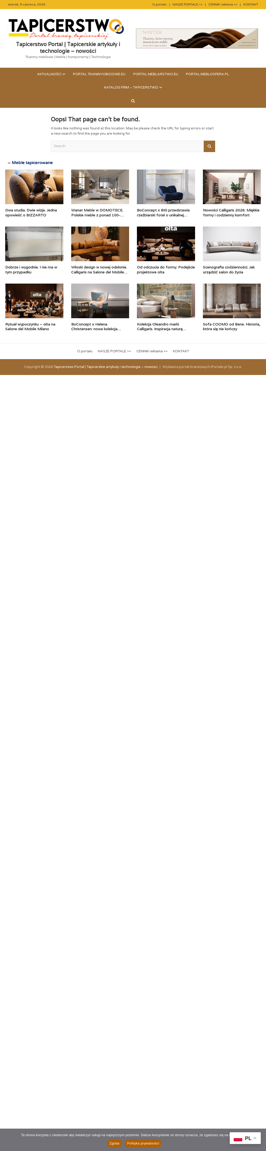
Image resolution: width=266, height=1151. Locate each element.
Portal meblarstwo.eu (155, 74)
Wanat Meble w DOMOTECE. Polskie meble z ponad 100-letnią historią (97, 215)
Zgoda (114, 1143)
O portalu (159, 4)
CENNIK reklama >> (222, 4)
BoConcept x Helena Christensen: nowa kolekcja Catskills (94, 329)
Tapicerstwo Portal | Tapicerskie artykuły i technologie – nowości (68, 47)
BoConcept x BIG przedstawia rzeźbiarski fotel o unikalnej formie (163, 215)
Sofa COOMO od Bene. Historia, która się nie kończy (231, 326)
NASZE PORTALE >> (187, 4)
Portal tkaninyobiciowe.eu (99, 74)
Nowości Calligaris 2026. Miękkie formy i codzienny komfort (231, 212)
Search (209, 146)
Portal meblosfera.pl (207, 74)
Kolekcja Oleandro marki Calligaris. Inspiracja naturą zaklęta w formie (160, 329)
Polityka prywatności (143, 1143)
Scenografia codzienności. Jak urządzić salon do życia (229, 269)
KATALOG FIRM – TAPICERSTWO (131, 87)
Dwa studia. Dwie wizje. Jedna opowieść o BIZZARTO (31, 212)
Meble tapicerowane (32, 162)
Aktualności (49, 74)
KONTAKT (250, 4)
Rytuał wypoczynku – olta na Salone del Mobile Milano (30, 326)
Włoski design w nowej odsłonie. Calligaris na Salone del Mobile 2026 (99, 272)
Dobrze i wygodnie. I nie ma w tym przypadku (31, 269)
